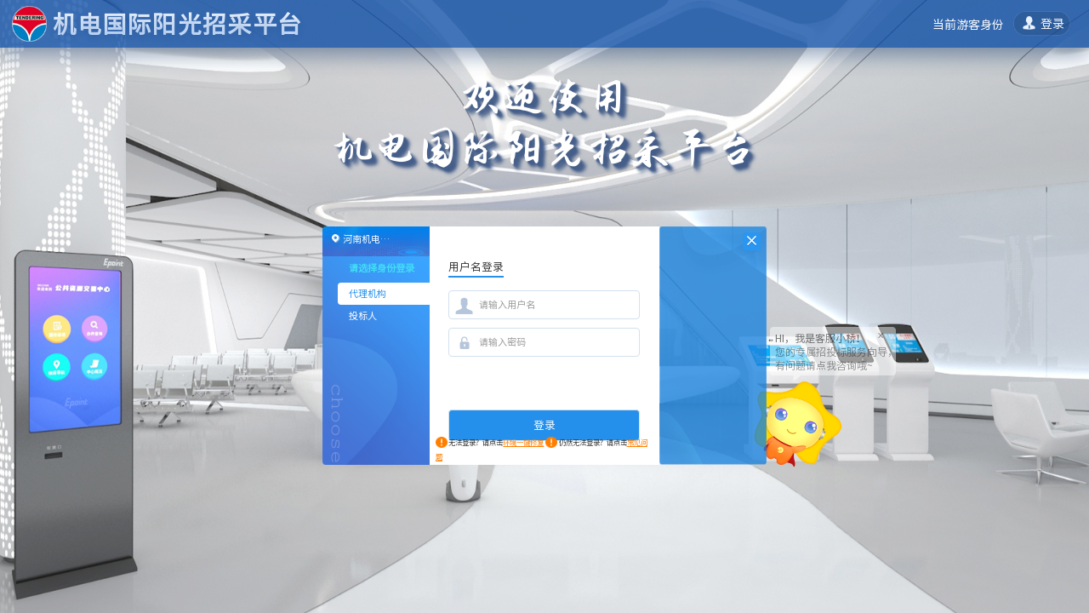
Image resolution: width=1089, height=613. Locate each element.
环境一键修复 (523, 442)
